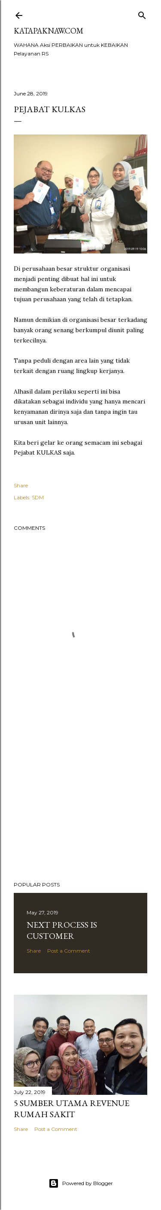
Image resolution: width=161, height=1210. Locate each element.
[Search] (142, 13)
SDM (38, 497)
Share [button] (21, 485)
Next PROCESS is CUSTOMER (62, 930)
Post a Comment (68, 950)
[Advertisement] (80, 806)
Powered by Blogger (81, 1183)
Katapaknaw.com (48, 31)
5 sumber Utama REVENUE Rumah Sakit (71, 1108)
